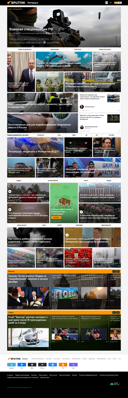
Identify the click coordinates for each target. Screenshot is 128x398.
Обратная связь (44, 377)
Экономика (66, 359)
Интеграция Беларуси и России (18, 53)
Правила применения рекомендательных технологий (22, 377)
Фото (81, 205)
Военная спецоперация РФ (31, 29)
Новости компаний (64, 375)
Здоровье (92, 359)
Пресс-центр (70, 229)
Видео (10, 184)
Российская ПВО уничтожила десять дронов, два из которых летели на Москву (35, 34)
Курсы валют (76, 359)
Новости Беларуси (37, 359)
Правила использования (22, 375)
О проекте (10, 375)
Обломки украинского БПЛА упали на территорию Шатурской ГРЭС (34, 43)
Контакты (34, 375)
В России (49, 359)
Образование (101, 359)
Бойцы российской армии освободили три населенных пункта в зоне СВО (36, 39)
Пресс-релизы (43, 375)
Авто (109, 359)
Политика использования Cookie (109, 375)
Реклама (74, 375)
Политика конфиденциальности (88, 375)
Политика (56, 359)
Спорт (115, 359)
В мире (84, 359)
